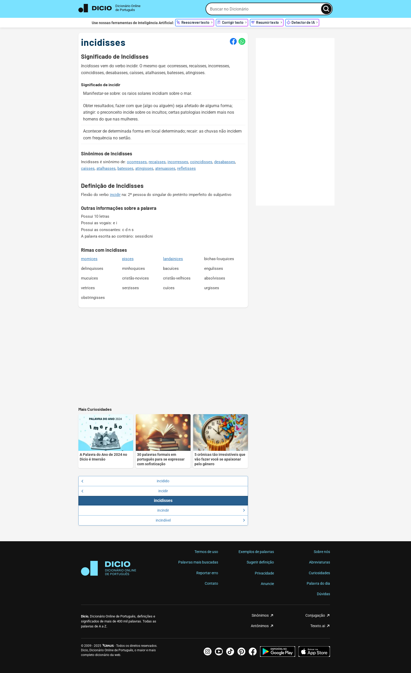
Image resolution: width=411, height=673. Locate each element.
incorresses (177, 162)
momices (89, 258)
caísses (88, 168)
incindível (200, 520)
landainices (173, 258)
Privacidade (264, 573)
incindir (201, 510)
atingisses (144, 168)
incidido (125, 481)
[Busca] (326, 9)
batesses (125, 168)
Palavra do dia (318, 583)
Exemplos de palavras (256, 552)
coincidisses (201, 162)
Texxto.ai (317, 626)
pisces (128, 258)
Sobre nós (322, 552)
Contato (211, 583)
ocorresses (137, 162)
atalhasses (106, 168)
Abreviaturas (319, 562)
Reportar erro (207, 573)
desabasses (224, 162)
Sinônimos (260, 615)
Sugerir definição (260, 562)
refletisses (186, 168)
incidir (115, 194)
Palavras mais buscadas (198, 562)
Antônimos (260, 626)
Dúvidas (323, 594)
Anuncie (267, 584)
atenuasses (165, 168)
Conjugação (315, 615)
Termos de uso (206, 552)
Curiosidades (319, 573)
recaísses (157, 162)
